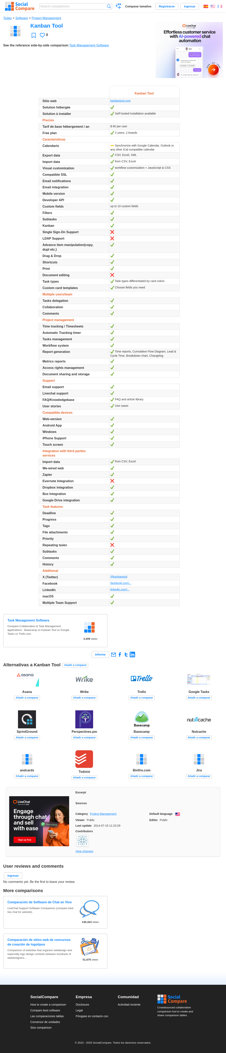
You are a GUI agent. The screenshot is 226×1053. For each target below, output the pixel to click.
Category (82, 813)
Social (176, 999)
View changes (84, 851)
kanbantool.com (120, 100)
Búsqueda (109, 6)
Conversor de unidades (45, 1022)
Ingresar (189, 6)
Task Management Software (89, 45)
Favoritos (33, 35)
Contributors (84, 831)
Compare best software (45, 1010)
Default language (161, 813)
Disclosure (82, 1004)
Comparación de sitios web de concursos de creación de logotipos (39, 942)
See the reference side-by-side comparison (35, 45)
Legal (79, 1010)
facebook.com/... (120, 583)
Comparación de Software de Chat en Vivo (39, 902)
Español (205, 6)
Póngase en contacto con (92, 1016)
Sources (81, 803)
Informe (100, 654)
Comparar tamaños (138, 6)
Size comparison (41, 1027)
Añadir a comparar (75, 665)
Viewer (80, 820)
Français (219, 6)
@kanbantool (118, 576)
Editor (153, 820)
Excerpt (81, 792)
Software (21, 18)
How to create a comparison (48, 1004)
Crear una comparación (118, 7)
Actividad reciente (129, 1004)
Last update (84, 825)
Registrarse (167, 6)
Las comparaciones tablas (47, 1016)
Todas (7, 18)
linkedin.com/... (119, 589)
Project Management (46, 18)
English (212, 6)
